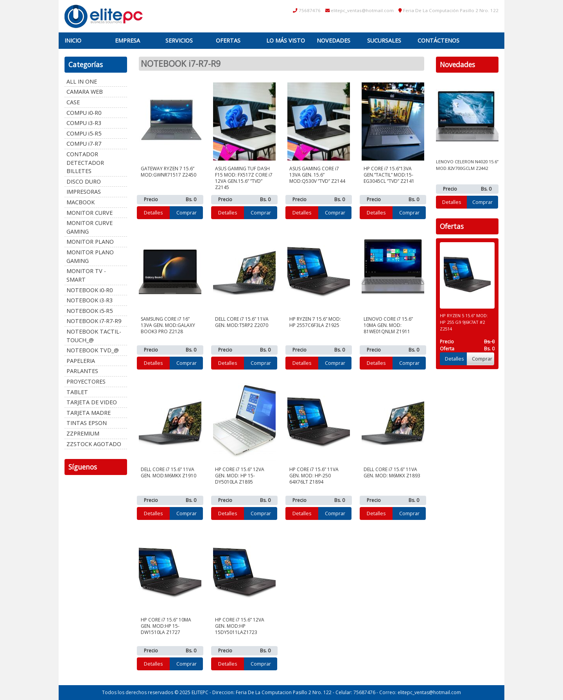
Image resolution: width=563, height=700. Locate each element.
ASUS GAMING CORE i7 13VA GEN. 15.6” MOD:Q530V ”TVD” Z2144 (317, 174)
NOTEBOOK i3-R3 (89, 300)
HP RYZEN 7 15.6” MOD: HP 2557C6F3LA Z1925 (315, 322)
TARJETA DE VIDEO (91, 402)
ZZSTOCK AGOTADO (93, 444)
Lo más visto (285, 40)
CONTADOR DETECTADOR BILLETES (85, 162)
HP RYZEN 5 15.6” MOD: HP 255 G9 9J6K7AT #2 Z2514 (464, 322)
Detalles (153, 212)
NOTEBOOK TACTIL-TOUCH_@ (93, 336)
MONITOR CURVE (89, 212)
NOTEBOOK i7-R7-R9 (93, 321)
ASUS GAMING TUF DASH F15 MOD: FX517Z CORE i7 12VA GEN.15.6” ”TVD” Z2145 (244, 178)
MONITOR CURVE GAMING (89, 227)
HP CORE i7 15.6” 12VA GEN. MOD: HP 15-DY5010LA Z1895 (239, 475)
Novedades (333, 40)
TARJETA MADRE (88, 412)
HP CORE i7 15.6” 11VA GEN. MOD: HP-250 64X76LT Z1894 (314, 475)
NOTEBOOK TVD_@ (92, 350)
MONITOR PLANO (90, 241)
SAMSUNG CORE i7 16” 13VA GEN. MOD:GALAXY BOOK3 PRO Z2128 (168, 325)
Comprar (186, 212)
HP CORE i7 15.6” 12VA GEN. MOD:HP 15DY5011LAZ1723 (239, 626)
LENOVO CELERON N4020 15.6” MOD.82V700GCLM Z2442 (467, 165)
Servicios (179, 40)
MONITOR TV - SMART (86, 275)
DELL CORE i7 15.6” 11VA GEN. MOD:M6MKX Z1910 (168, 472)
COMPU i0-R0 (83, 112)
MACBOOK (80, 202)
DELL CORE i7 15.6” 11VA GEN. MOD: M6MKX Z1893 (392, 472)
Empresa (127, 40)
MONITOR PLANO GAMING (90, 256)
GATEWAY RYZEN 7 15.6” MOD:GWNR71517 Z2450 (168, 171)
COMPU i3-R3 (83, 123)
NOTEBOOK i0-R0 (89, 290)
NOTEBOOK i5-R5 (89, 310)
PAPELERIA (80, 360)
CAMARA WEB (84, 91)
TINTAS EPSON (86, 423)
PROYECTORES (86, 381)
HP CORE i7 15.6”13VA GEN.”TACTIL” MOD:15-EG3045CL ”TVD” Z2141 (389, 174)
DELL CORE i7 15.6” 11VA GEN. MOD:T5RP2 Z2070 (242, 322)
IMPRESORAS (83, 191)
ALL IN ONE (81, 81)
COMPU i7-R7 (83, 143)
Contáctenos (438, 40)
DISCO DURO (83, 181)
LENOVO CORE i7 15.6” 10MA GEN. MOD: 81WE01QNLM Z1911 (388, 325)
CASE (73, 102)
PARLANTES (82, 371)
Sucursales (384, 40)
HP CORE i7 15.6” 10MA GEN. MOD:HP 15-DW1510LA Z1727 (166, 626)
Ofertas (228, 40)
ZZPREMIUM (82, 433)
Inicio (73, 40)
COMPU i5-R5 (83, 133)
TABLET (77, 392)
